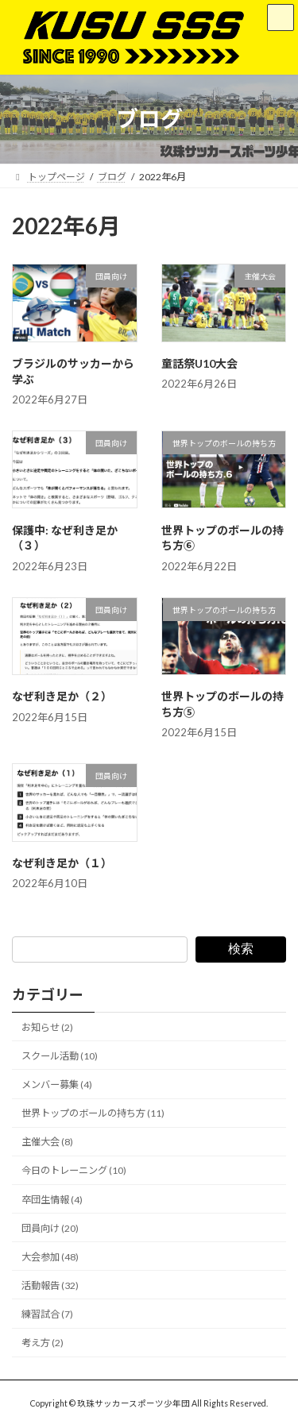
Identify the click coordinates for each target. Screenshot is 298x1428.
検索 (240, 948)
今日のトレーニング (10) (73, 1171)
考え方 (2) (42, 1343)
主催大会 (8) (47, 1142)
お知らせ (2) (47, 1027)
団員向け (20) (50, 1228)
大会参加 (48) (50, 1257)
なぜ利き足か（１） (62, 863)
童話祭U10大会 (199, 363)
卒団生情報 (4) (52, 1200)
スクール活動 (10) (59, 1056)
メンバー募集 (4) (56, 1084)
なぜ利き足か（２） (62, 696)
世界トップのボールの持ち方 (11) (92, 1113)
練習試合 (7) (47, 1314)
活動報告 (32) (50, 1285)
